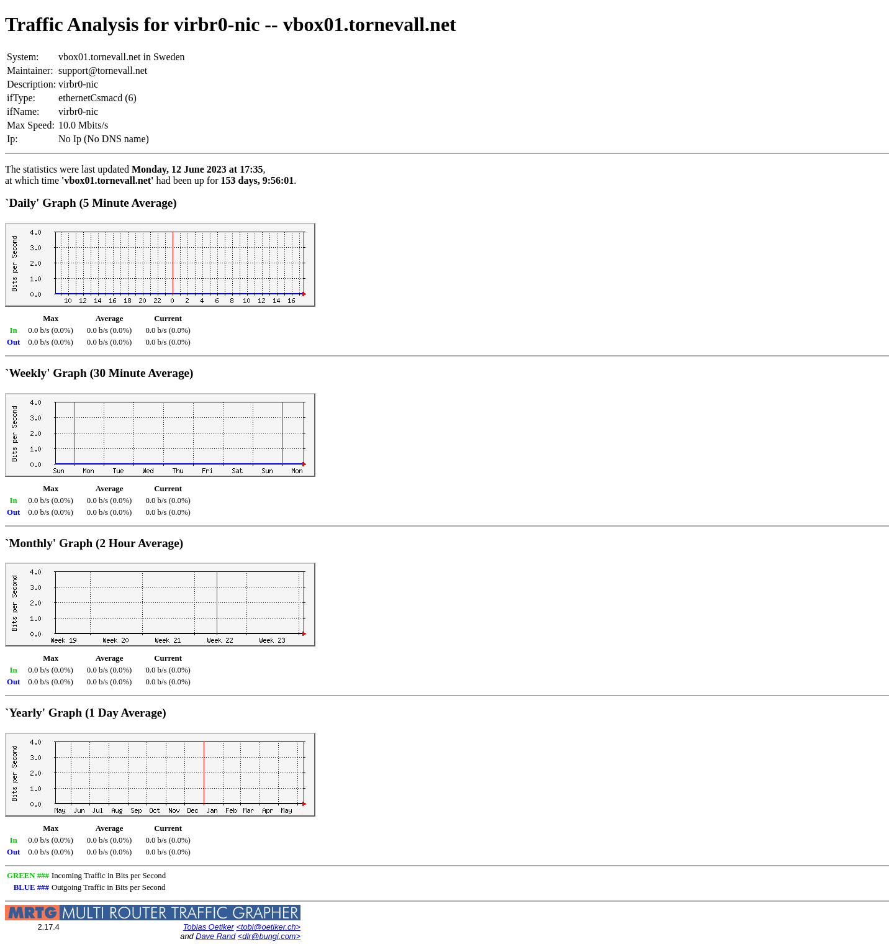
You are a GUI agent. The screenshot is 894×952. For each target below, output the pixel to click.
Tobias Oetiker (208, 927)
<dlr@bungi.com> (269, 936)
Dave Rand (215, 936)
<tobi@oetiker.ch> (268, 927)
